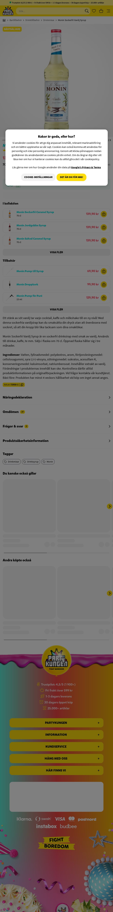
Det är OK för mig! (71, 177)
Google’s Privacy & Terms (86, 167)
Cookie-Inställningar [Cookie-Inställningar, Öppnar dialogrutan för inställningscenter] (37, 177)
